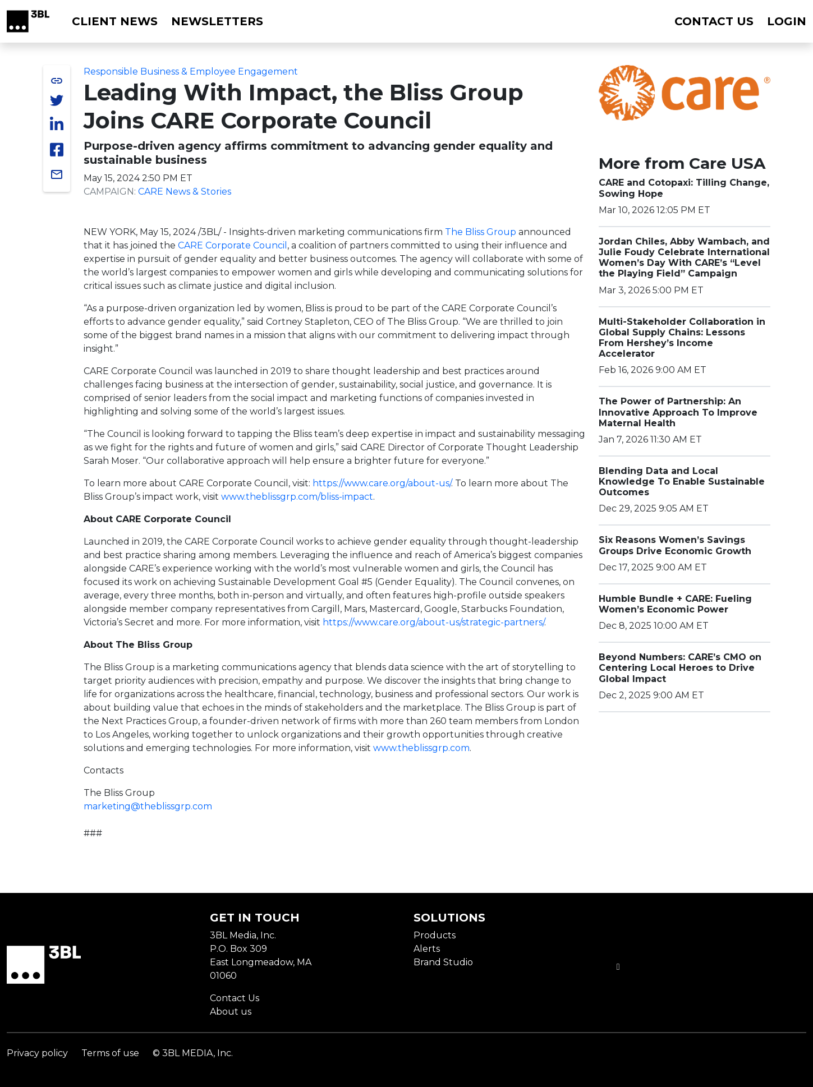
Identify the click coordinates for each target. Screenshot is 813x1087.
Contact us (714, 21)
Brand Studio (443, 962)
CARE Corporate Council (232, 245)
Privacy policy (37, 1053)
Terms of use (110, 1053)
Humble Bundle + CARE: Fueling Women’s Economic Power (675, 604)
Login (786, 21)
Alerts (427, 948)
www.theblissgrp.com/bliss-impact (297, 496)
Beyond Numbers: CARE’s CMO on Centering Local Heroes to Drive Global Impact (680, 668)
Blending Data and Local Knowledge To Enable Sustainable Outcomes (682, 482)
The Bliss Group (480, 232)
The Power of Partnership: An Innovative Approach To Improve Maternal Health (678, 412)
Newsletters (217, 21)
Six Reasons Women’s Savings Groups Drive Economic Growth (675, 545)
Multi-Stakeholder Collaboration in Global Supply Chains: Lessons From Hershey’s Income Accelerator (682, 338)
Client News (115, 21)
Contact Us (234, 998)
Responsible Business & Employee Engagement (191, 71)
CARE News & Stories (184, 191)
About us (230, 1011)
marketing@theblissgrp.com (148, 806)
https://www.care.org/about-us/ (382, 483)
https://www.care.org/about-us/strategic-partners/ (433, 622)
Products (435, 935)
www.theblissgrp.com (421, 748)
